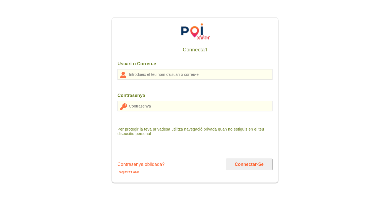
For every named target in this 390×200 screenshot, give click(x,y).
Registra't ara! (128, 172)
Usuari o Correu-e (137, 63)
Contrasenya (131, 95)
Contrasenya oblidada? (141, 164)
